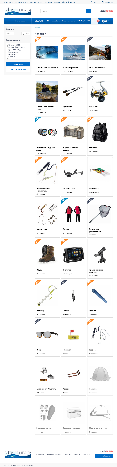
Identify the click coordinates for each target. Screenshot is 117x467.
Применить (18, 64)
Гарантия (32, 2)
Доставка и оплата (21, 2)
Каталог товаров (21, 21)
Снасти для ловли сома (83, 21)
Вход (95, 2)
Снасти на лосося (68, 21)
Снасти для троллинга (39, 21)
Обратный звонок (68, 2)
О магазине (8, 2)
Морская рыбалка (53, 21)
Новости (40, 2)
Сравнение (109, 2)
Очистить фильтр (18, 69)
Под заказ (56, 2)
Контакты (48, 2)
